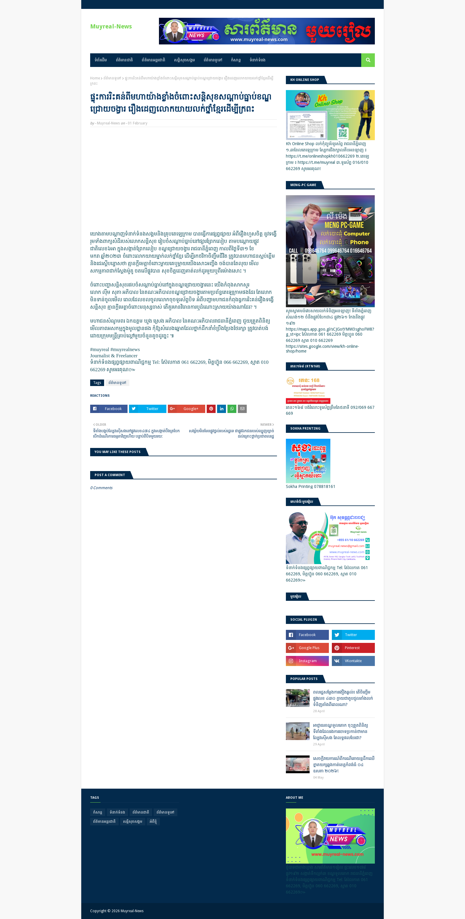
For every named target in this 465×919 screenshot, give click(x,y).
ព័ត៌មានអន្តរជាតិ (104, 821)
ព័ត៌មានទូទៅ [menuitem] (213, 60)
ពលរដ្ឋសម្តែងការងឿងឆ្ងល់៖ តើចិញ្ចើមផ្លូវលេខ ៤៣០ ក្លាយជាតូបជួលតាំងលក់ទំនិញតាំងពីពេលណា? (343, 698)
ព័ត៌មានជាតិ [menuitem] (124, 60)
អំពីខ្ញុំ (153, 821)
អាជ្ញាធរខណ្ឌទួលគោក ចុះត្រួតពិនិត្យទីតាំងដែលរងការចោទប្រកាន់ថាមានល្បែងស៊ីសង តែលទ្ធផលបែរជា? (340, 731)
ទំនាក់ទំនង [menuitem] (258, 60)
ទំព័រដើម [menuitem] (101, 60)
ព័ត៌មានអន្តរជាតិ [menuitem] (153, 60)
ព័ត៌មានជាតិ (141, 812)
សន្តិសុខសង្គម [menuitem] (184, 60)
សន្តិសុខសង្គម (132, 821)
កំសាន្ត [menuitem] (236, 60)
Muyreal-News (111, 26)
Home (95, 78)
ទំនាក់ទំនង (117, 812)
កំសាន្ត (97, 812)
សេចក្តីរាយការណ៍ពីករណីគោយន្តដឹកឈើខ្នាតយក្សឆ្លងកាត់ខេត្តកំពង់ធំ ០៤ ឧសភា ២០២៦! (344, 764)
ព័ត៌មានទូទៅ (112, 78)
